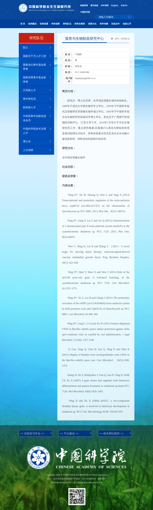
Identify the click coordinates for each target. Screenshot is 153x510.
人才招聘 (38, 150)
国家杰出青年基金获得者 (38, 65)
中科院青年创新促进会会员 (38, 117)
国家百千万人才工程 (38, 56)
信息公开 (127, 24)
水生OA (124, 5)
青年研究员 (38, 99)
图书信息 (94, 5)
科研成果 (55, 24)
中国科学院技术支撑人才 (38, 129)
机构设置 (44, 24)
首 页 (22, 24)
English (114, 5)
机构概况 (32, 24)
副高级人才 (38, 107)
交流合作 (115, 24)
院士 (38, 47)
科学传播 (104, 24)
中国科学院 (85, 12)
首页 (117, 38)
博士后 (38, 141)
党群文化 (92, 24)
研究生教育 (79, 24)
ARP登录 (105, 5)
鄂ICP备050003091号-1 (62, 482)
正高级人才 (38, 90)
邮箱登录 (84, 5)
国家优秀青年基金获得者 (38, 78)
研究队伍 (67, 24)
